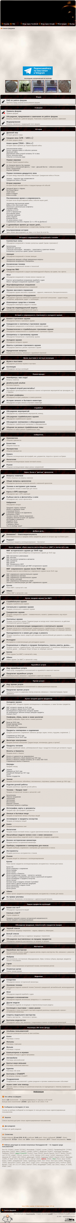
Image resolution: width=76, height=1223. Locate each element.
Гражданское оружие (15, 612)
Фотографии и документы (15, 519)
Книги (8, 824)
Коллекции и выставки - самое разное (23, 1008)
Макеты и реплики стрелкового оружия (23, 345)
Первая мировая (13, 160)
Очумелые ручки (13, 969)
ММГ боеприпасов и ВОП (15, 564)
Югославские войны (13, 213)
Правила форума (13, 111)
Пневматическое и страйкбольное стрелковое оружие (30, 329)
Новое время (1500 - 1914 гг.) (19, 143)
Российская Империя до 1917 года (17, 773)
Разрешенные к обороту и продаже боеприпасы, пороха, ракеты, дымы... (38, 645)
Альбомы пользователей (17, 1031)
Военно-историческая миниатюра (21, 840)
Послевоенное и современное (16, 727)
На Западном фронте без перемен (18, 165)
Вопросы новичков (14, 476)
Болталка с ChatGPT (15, 1074)
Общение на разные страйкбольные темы (24, 427)
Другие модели (13, 1003)
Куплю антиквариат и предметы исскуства (20, 878)
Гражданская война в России (16, 180)
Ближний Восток (11, 218)
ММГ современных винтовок (16, 576)
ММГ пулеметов (11, 561)
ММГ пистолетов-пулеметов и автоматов (20, 559)
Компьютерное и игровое (17, 1052)
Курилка (10, 1068)
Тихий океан (10, 192)
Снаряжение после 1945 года (16, 737)
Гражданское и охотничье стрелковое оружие (26, 324)
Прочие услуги (38, 681)
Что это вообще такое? (14, 526)
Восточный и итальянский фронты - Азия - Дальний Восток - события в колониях (34, 167)
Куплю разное (11, 888)
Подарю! (10, 540)
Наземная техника (14, 985)
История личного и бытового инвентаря (23, 400)
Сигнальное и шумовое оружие (20, 607)
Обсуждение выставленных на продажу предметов (28, 939)
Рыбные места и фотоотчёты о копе (22, 497)
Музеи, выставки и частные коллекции (38, 358)
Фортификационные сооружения (20, 285)
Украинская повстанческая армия (17, 203)
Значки (9, 779)
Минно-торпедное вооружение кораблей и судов (23, 282)
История (38, 129)
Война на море (11, 195)
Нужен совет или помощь (17, 1084)
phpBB (50, 1214)
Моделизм (39, 976)
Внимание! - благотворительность (21, 534)
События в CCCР (12, 210)
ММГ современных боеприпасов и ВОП (19, 581)
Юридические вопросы (16, 351)
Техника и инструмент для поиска (21, 486)
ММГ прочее (10, 562)
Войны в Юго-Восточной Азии (16, 205)
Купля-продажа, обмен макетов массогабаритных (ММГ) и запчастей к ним (38, 547)
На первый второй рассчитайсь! (20, 388)
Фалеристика (12, 449)
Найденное (11, 502)
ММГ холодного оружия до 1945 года (19, 707)
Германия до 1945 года (14, 771)
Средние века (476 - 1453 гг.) (19, 138)
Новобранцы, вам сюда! (17, 378)
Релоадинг (11, 640)
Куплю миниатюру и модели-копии (18, 885)
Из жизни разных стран (14, 220)
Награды (10, 764)
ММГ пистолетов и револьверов (17, 556)
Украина (9, 769)
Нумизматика (12, 438)
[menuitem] (12, 24)
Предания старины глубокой (16, 507)
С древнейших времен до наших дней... (23, 225)
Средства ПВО (12, 269)
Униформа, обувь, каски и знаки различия (24, 717)
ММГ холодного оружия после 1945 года (20, 709)
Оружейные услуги (38, 665)
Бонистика (11, 443)
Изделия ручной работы (17, 785)
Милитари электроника (16, 740)
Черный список (13, 928)
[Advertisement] (38, 48)
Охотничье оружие (14, 619)
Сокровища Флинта (12, 511)
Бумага (9, 454)
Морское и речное (12, 803)
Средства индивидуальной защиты (21, 308)
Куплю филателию (12, 887)
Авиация (10, 254)
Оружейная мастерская (16, 950)
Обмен (9, 591)
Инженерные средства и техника (20, 302)
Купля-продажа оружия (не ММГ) (38, 598)
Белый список (12, 934)
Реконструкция (38, 374)
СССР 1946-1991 (12, 725)
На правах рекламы (15, 897)
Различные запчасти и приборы (17, 805)
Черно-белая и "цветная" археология (38, 472)
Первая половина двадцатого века (21, 173)
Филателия (11, 459)
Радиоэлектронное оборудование (21, 295)
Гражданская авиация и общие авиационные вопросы (24, 259)
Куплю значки (11, 872)
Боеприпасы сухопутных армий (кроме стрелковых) (24, 251)
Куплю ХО (9, 867)
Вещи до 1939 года (12, 722)
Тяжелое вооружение (13, 797)
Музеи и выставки (14, 361)
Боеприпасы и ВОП (13, 514)
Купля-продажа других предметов (38, 699)
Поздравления (12, 1079)
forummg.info (30, 1214)
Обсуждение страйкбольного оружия (22, 417)
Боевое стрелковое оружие (18, 319)
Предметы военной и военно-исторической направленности (26, 918)
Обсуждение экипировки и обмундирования (25, 422)
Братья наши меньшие (16, 1063)
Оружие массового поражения (19, 290)
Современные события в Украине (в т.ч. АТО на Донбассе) (26, 221)
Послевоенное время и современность (23, 198)
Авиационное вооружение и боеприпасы (20, 261)
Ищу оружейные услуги (16, 668)
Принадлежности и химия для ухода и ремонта (27, 633)
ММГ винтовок (11, 557)
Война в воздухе (12, 193)
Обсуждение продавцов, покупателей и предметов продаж (38, 925)
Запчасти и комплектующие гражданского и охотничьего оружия (34, 626)
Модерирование (13, 122)
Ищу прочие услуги (14, 684)
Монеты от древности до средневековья (20, 756)
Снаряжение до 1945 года (15, 735)
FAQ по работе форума (16, 100)
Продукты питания (14, 746)
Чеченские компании (13, 215)
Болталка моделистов (16, 1020)
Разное (9, 465)
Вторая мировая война (14, 724)
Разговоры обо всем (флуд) (38, 1028)
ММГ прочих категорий (14, 579)
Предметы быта (11, 521)
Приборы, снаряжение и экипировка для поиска (27, 846)
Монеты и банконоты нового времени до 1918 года (23, 758)
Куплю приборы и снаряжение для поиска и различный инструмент (29, 877)
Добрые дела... (38, 531)
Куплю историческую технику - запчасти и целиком (23, 875)
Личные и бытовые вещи (17, 813)
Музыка (9, 1047)
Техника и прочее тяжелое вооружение (19, 516)
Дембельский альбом (15, 383)
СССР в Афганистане (13, 212)
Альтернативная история (17, 230)
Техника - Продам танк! (16, 790)
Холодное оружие (14, 340)
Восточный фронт (12, 190)
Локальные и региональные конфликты (19, 207)
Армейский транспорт (13, 248)
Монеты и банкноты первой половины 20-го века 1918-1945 (27, 759)
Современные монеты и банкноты (18, 761)
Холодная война (11, 208)
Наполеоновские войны (14, 148)
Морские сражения (12, 170)
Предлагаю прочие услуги (17, 690)
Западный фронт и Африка (15, 188)
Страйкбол (38, 408)
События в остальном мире (15, 157)
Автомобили (11, 1058)
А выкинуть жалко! (12, 524)
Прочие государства (13, 776)
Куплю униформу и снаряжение (17, 868)
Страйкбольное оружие (16, 602)
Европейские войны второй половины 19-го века (23, 153)
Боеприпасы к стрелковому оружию (22, 335)
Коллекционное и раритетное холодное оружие (22, 710)
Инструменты (12, 851)
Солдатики (11, 980)
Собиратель (38, 435)
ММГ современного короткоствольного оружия (22, 574)
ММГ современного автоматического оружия (21, 577)
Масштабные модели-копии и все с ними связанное (29, 835)
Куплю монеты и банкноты (15, 873)
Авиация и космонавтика (17, 997)
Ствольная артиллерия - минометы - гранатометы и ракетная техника (30, 249)
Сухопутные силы (14, 241)
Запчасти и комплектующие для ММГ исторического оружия (26, 566)
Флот (8, 275)
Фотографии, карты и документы (20, 808)
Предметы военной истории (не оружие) (20, 517)
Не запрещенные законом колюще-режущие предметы (25, 712)
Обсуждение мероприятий (17, 411)
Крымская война (12, 152)
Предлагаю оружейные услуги (19, 673)
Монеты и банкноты (15, 751)
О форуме (39, 108)
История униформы (15, 395)
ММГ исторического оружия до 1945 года (24, 551)
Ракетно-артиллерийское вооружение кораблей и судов (25, 280)
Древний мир (12, 133)
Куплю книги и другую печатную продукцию (21, 883)
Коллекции (11, 367)
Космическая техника (15, 264)
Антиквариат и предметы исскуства (22, 819)
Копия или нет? (13, 908)
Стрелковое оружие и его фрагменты (19, 512)
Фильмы (10, 1042)
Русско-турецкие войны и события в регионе (21, 150)
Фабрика (10, 957)
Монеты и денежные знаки (15, 509)
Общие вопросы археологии (18, 481)
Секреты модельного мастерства (20, 1015)
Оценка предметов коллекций (38, 904)
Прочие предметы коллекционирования (19, 920)
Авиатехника (10, 798)
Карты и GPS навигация (16, 492)
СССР (8, 774)
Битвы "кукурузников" (13, 168)
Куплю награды (11, 870)
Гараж (9, 964)
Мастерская (38, 946)
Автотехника (10, 800)
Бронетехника (11, 246)
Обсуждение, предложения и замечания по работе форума (32, 116)
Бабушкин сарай (12, 522)
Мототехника (10, 802)
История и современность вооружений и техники (38, 237)
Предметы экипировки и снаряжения (22, 730)
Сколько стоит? (11, 714)
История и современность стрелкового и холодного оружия (38, 315)
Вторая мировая (13, 183)
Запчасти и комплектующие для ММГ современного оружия (26, 582)
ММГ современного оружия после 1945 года (25, 569)
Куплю (9, 585)
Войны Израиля (11, 216)
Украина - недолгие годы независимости (20, 178)
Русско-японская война (14, 155)
